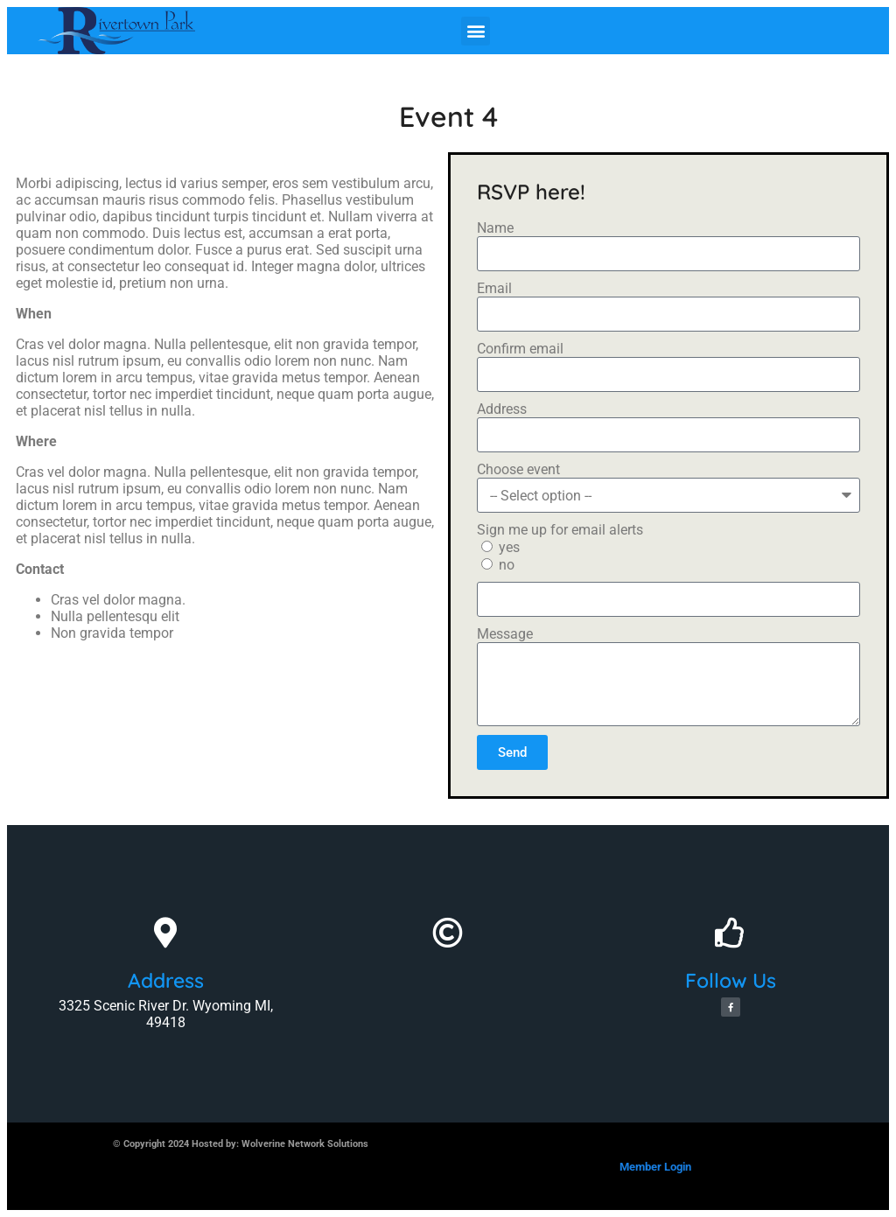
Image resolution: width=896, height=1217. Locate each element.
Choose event (518, 469)
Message (505, 634)
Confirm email (520, 348)
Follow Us (730, 980)
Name (495, 228)
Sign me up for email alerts (560, 529)
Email (494, 288)
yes (509, 547)
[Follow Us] (730, 932)
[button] (475, 31)
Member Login (655, 1166)
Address (502, 409)
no (506, 564)
